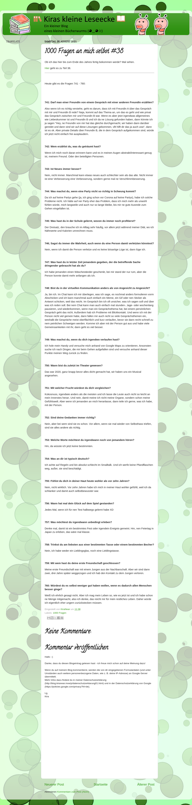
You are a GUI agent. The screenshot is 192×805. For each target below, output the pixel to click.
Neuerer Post (54, 784)
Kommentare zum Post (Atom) (73, 791)
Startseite (101, 784)
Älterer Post (145, 784)
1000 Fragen (59, 613)
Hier (47, 68)
